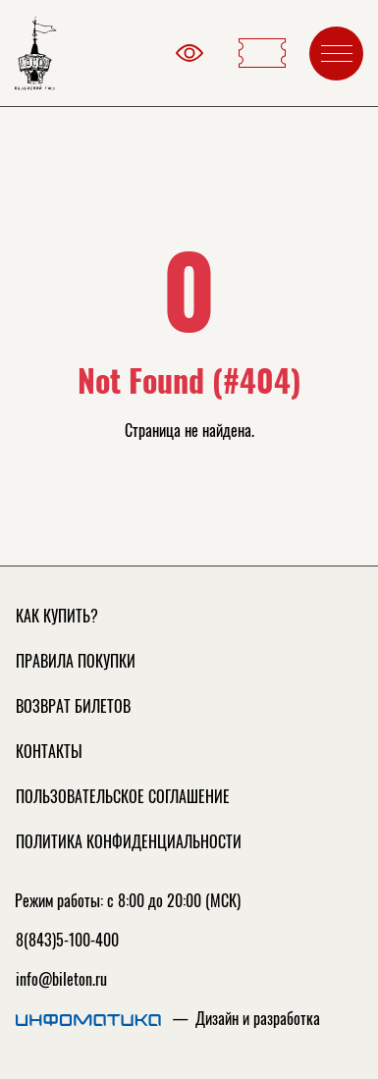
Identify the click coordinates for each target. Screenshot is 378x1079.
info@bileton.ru (61, 979)
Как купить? (57, 615)
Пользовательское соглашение (123, 796)
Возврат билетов (73, 706)
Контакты (49, 751)
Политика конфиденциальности (129, 841)
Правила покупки (75, 661)
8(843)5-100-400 (67, 939)
